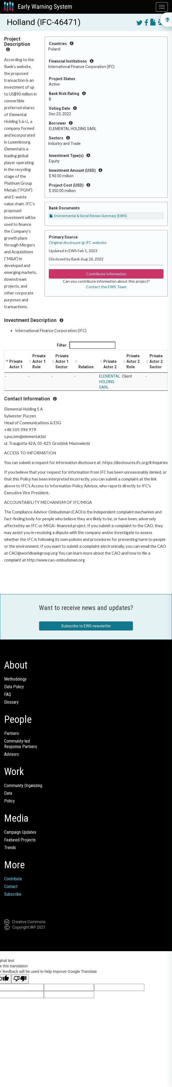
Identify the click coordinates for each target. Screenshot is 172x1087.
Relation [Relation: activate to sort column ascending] (86, 367)
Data (8, 793)
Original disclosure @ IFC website (77, 242)
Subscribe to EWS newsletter (86, 626)
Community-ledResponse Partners (20, 743)
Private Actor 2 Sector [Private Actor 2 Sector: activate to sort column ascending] (156, 361)
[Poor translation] (20, 979)
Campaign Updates (20, 832)
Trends (10, 847)
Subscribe (12, 894)
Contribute (13, 878)
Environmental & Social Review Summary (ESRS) (88, 216)
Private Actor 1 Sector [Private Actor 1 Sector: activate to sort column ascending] (62, 361)
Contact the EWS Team (106, 286)
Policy (9, 801)
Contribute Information (106, 273)
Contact (11, 886)
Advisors (11, 754)
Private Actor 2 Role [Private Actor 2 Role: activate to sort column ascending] (133, 361)
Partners (11, 733)
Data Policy (14, 686)
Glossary (11, 702)
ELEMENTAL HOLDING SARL (109, 381)
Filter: (86, 345)
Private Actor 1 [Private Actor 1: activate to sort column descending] (15, 364)
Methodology (15, 679)
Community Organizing (23, 785)
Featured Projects (20, 839)
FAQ (7, 694)
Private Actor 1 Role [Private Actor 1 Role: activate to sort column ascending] (39, 361)
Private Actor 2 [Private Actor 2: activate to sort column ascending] (110, 364)
